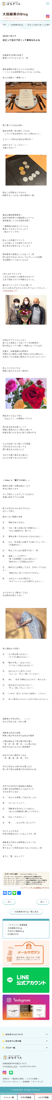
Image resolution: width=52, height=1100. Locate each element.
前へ (42, 901)
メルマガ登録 (32, 1078)
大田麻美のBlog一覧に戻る (26, 911)
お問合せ (6, 1078)
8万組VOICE (13, 934)
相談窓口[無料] (18, 1078)
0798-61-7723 (11, 1066)
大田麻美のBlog (17, 25)
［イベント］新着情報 (17, 924)
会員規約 (26, 1081)
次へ (10, 901)
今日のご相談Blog (16, 931)
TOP (4, 25)
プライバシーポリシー (11, 1081)
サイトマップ (38, 1081)
